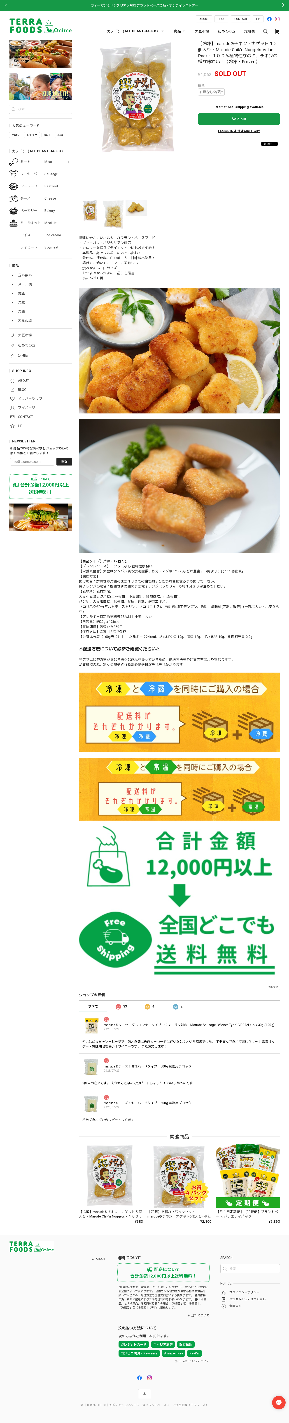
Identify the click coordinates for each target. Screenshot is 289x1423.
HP (258, 19)
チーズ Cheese (38, 199)
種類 (201, 85)
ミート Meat (36, 162)
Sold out (239, 119)
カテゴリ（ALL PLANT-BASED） (136, 31)
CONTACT (240, 19)
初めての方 (226, 31)
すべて (93, 1006)
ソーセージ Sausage (39, 174)
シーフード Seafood (39, 186)
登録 (64, 461)
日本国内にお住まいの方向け (239, 131)
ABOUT (204, 19)
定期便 (249, 31)
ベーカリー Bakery (37, 211)
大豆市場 (202, 31)
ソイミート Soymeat (39, 247)
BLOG (221, 19)
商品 (180, 31)
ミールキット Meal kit (38, 223)
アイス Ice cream (40, 235)
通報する (273, 987)
